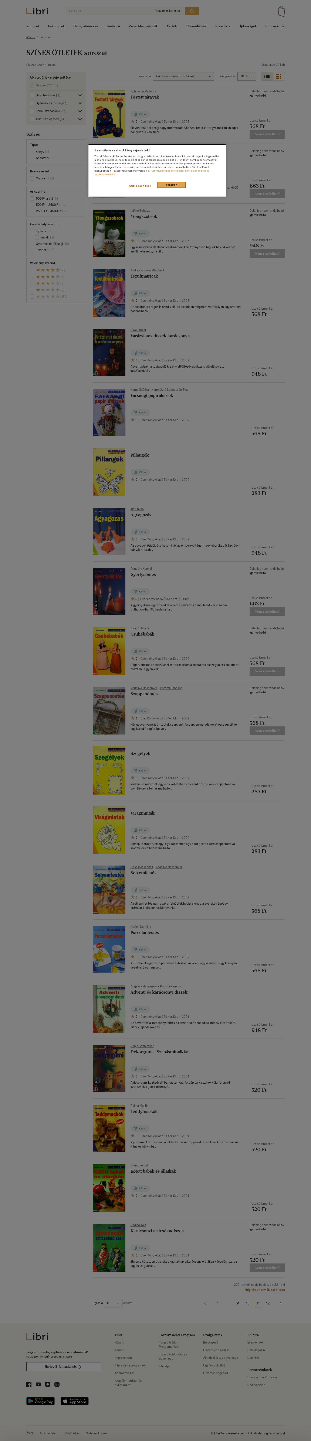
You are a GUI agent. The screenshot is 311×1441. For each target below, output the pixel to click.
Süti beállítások (140, 185)
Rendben (171, 184)
